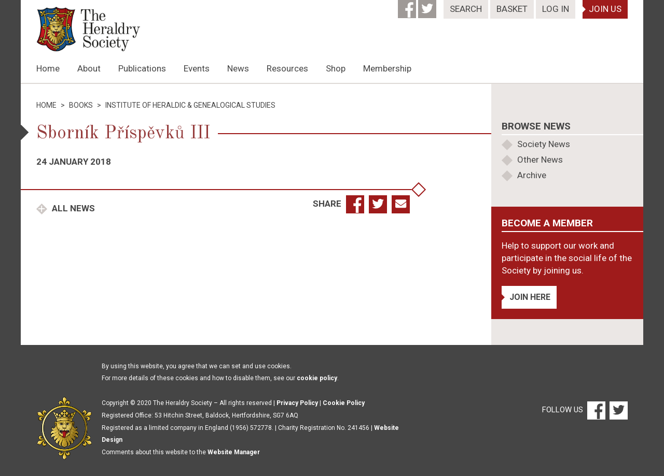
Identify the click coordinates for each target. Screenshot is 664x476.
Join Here (529, 297)
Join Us (605, 9)
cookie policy (317, 378)
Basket (512, 9)
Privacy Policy (297, 403)
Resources (287, 68)
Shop (335, 68)
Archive (531, 175)
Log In (555, 9)
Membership (387, 68)
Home (48, 68)
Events (197, 68)
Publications (142, 68)
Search (466, 9)
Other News (540, 159)
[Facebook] (408, 6)
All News (72, 208)
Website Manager (234, 452)
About (89, 68)
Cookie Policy (344, 403)
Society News (543, 144)
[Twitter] (428, 6)
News (238, 68)
